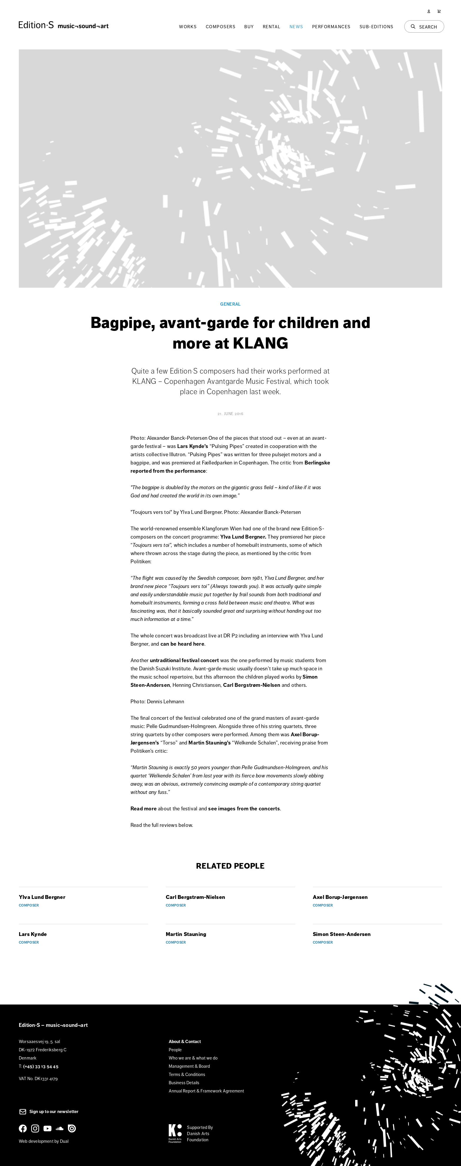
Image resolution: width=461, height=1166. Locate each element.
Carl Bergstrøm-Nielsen (251, 685)
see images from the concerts (244, 808)
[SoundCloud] (61, 1128)
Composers (221, 26)
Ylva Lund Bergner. (243, 537)
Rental (272, 26)
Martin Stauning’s (209, 742)
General (230, 304)
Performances (331, 26)
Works (188, 26)
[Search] (424, 26)
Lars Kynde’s (192, 446)
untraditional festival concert (184, 660)
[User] (429, 11)
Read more (144, 808)
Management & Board (189, 1066)
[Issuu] (73, 1128)
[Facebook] (24, 1128)
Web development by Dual (44, 1141)
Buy (249, 26)
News (296, 26)
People (175, 1049)
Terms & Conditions (187, 1074)
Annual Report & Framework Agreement (206, 1090)
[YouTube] (49, 1128)
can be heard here (182, 644)
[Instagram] (36, 1128)
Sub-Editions (377, 26)
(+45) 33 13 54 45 (41, 1066)
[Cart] (439, 11)
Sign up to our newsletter (49, 1111)
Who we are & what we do (193, 1057)
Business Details (184, 1082)
